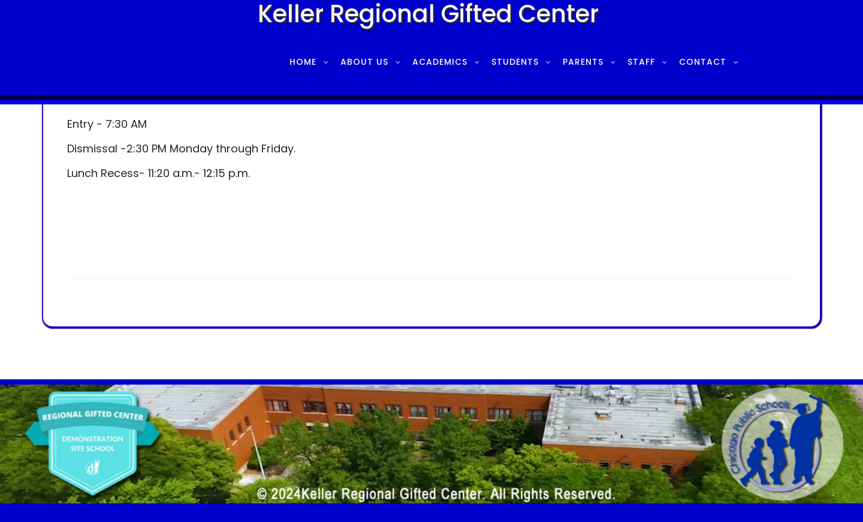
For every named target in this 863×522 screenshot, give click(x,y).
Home (302, 62)
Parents (583, 62)
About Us (364, 62)
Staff (641, 62)
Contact (702, 62)
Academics (439, 62)
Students (515, 62)
